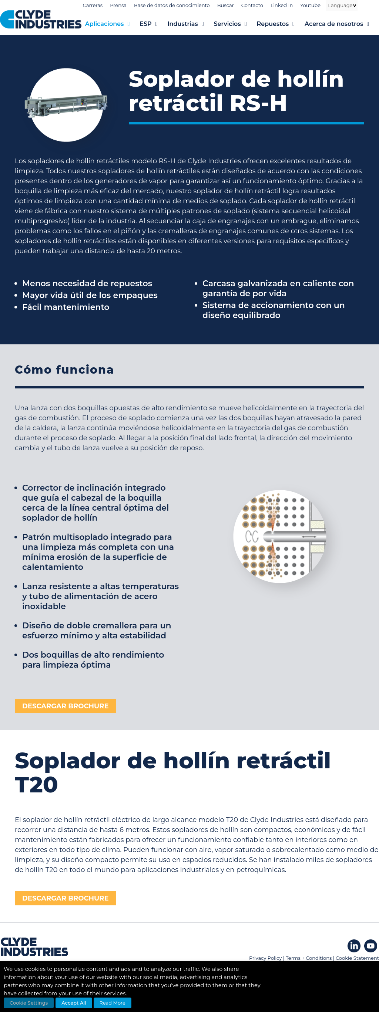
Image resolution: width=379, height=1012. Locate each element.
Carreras (93, 5)
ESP (153, 24)
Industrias (190, 24)
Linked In (282, 5)
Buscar (225, 5)
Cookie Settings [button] (29, 1003)
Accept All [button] (73, 1003)
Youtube (310, 5)
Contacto (252, 5)
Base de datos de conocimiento (172, 5)
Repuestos (280, 24)
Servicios (235, 24)
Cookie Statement (357, 958)
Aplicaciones (112, 24)
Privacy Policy (265, 958)
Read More (112, 1003)
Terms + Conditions (309, 958)
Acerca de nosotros (342, 24)
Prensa (118, 5)
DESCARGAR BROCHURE (65, 706)
